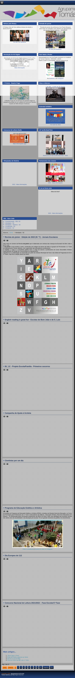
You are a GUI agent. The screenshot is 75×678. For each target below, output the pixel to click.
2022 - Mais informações (55, 183)
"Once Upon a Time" (13, 655)
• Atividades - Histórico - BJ (12, 224)
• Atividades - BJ (9, 223)
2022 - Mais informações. (19, 184)
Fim (52, 667)
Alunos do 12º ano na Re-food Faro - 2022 (55, 155)
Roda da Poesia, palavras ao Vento (17, 657)
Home (11, 232)
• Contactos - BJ (9, 228)
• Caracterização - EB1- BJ (12, 221)
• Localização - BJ (10, 226)
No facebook (22, 42)
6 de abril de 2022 (55, 123)
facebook (52, 78)
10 (40, 667)
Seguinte (46, 667)
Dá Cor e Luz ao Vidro (13, 658)
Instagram (61, 78)
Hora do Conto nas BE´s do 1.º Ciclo (18, 660)
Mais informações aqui (19, 139)
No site (15, 42)
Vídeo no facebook (28, 549)
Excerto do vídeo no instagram (43, 549)
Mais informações (19, 67)
